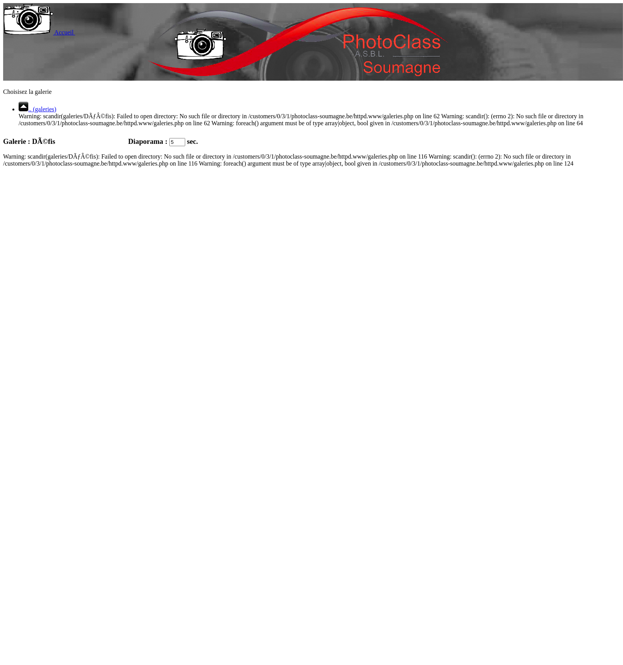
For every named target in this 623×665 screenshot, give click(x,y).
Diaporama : (141, 141)
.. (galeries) (37, 109)
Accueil (39, 32)
